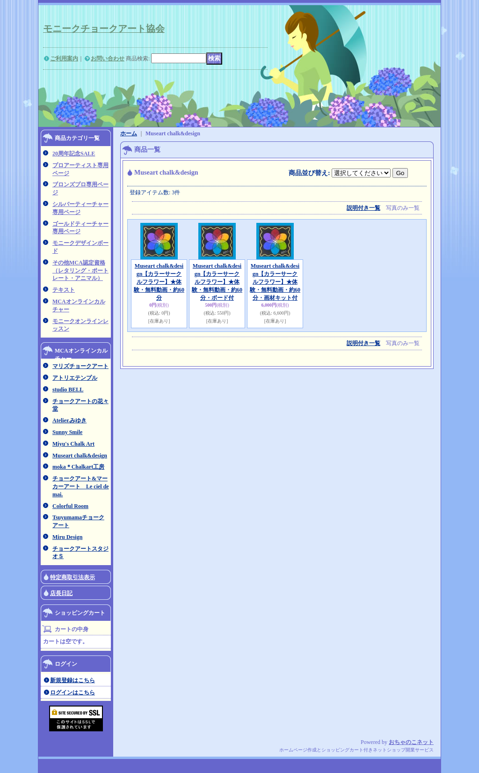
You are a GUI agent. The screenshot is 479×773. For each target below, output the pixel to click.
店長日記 (61, 593)
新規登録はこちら (72, 680)
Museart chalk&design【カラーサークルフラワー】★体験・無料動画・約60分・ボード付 (217, 282)
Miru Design (67, 537)
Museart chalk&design (79, 455)
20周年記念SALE (73, 153)
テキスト (63, 290)
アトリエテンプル (74, 378)
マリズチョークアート (80, 366)
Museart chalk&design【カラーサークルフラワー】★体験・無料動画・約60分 (159, 282)
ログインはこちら (72, 692)
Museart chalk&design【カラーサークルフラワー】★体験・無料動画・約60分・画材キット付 (275, 282)
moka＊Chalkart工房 (78, 467)
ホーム (128, 133)
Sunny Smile (67, 432)
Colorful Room (70, 506)
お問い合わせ (107, 58)
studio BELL (67, 389)
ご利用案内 (64, 58)
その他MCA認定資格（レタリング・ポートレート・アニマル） (80, 270)
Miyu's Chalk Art (73, 444)
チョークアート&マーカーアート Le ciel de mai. (80, 486)
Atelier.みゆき (69, 420)
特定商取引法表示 (72, 577)
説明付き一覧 (363, 208)
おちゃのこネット (411, 742)
